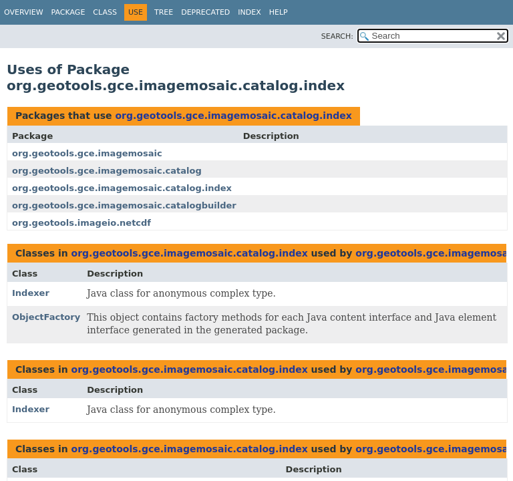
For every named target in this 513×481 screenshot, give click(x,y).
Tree (163, 12)
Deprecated (205, 12)
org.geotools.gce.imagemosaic (87, 153)
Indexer (30, 293)
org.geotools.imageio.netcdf (81, 223)
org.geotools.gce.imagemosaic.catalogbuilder (124, 205)
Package (68, 12)
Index (249, 12)
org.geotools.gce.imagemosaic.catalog (107, 171)
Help (278, 12)
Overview (23, 12)
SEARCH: (337, 36)
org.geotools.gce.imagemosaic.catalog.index (233, 115)
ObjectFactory (46, 317)
